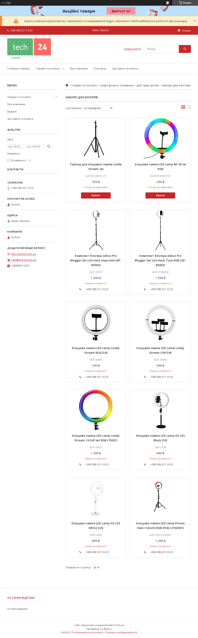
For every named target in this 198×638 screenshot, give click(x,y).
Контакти (100, 68)
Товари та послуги (47, 68)
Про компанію (79, 68)
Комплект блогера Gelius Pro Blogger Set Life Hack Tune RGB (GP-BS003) (160, 260)
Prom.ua (119, 625)
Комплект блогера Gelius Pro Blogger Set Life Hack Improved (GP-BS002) (95, 260)
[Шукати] (185, 49)
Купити (96, 195)
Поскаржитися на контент (87, 632)
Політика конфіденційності (121, 632)
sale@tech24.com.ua (23, 259)
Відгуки (12, 111)
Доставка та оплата (125, 68)
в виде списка (189, 108)
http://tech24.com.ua (23, 254)
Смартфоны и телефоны (117, 85)
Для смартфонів (147, 85)
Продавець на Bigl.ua (99, 629)
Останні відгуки (17, 609)
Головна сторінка (18, 68)
